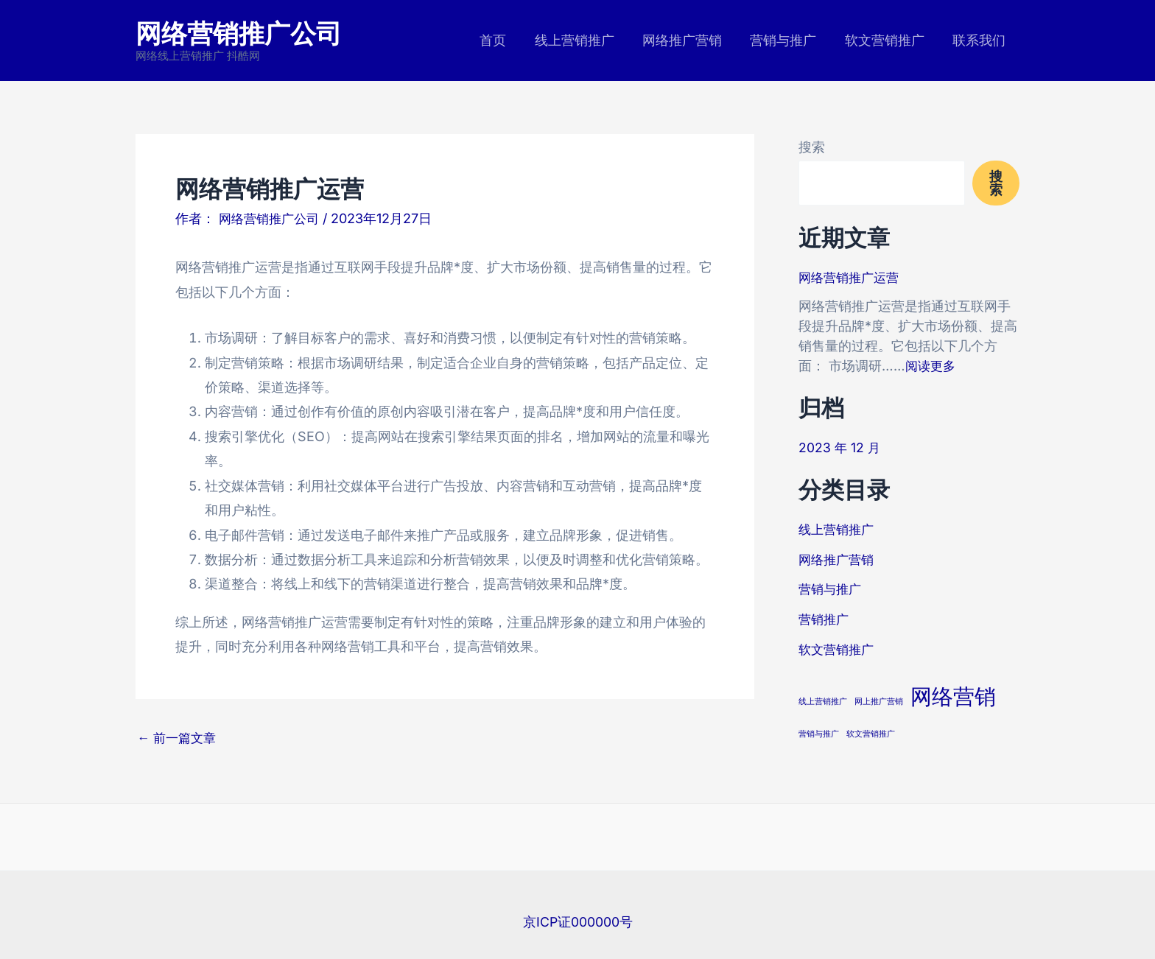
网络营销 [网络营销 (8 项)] (953, 696)
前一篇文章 (178, 738)
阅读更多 (931, 365)
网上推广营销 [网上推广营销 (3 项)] (878, 701)
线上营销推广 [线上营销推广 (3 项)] (822, 701)
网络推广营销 (688, 40)
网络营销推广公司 (239, 32)
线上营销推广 (582, 40)
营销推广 (825, 618)
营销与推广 (787, 40)
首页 (502, 40)
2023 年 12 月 (840, 447)
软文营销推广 (887, 40)
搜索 (811, 147)
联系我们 (979, 40)
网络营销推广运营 (851, 277)
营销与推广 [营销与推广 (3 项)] (818, 732)
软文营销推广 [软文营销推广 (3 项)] (870, 732)
